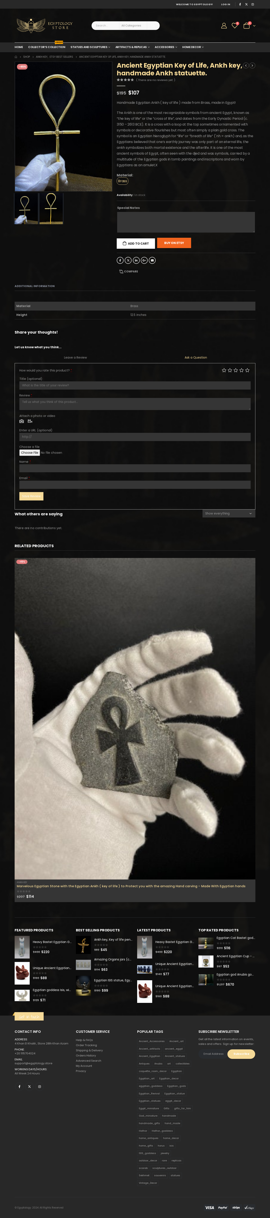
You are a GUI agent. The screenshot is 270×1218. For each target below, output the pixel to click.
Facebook (120, 260)
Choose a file (29, 447)
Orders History (86, 1055)
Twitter (128, 260)
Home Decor (191, 47)
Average (235, 370)
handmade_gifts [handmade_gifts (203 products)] (149, 1123)
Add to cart (138, 243)
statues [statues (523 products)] (175, 1175)
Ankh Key (22, 882)
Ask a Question (196, 357)
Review (25, 395)
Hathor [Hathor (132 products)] (143, 1131)
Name (25, 462)
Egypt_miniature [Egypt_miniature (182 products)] (149, 1108)
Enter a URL (35, 430)
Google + (144, 260)
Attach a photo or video (37, 416)
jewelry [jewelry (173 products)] (165, 1153)
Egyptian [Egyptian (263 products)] (176, 1071)
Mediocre (230, 370)
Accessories (164, 47)
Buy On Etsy (174, 243)
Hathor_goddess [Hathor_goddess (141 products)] (162, 1131)
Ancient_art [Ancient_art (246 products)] (176, 1041)
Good (241, 370)
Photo (21, 421)
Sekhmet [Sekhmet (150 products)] (144, 1175)
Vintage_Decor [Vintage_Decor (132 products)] (148, 1183)
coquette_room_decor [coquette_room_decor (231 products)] (153, 1071)
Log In (225, 4)
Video (30, 421)
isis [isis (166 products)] (171, 1145)
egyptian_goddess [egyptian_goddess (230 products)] (151, 1086)
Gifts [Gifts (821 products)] (166, 1108)
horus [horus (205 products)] (161, 1145)
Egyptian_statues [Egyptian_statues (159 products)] (150, 1101)
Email (152, 260)
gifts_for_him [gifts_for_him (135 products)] (182, 1108)
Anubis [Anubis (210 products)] (158, 1063)
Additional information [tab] (35, 286)
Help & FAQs (84, 1040)
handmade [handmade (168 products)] (169, 1115)
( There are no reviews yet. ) (155, 80)
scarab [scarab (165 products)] (143, 1168)
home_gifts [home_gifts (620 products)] (146, 1145)
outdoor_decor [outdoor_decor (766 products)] (148, 1160)
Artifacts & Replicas (131, 47)
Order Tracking (86, 1045)
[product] (135, 718)
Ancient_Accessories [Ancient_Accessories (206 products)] (152, 1041)
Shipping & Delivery (89, 1050)
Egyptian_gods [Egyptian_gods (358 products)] (176, 1086)
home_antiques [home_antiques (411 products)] (148, 1138)
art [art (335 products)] (169, 1063)
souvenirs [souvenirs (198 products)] (160, 1175)
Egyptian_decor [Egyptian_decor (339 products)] (169, 1078)
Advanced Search (88, 1061)
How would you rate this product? (45, 370)
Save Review (31, 496)
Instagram (39, 1086)
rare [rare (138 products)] (164, 1160)
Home (19, 47)
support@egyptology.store (33, 1063)
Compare (131, 271)
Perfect (247, 370)
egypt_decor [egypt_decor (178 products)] (173, 1101)
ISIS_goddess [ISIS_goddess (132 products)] (147, 1153)
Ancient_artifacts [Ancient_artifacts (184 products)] (149, 1048)
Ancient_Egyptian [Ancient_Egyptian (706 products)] (149, 1056)
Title (30, 379)
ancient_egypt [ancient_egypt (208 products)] (174, 1048)
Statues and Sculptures (89, 47)
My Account (84, 1066)
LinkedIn (136, 260)
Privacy (81, 1071)
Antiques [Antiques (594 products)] (144, 1063)
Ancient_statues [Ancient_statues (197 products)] (175, 1056)
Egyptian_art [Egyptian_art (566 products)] (147, 1078)
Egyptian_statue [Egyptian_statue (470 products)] (174, 1093)
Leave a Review (75, 357)
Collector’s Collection (46, 46)
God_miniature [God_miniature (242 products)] (148, 1115)
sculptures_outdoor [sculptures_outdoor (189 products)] (164, 1168)
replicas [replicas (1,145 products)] (176, 1160)
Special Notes (128, 208)
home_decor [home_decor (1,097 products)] (171, 1138)
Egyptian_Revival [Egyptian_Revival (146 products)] (149, 1093)
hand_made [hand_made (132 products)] (172, 1123)
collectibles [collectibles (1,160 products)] (183, 1063)
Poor (224, 370)
